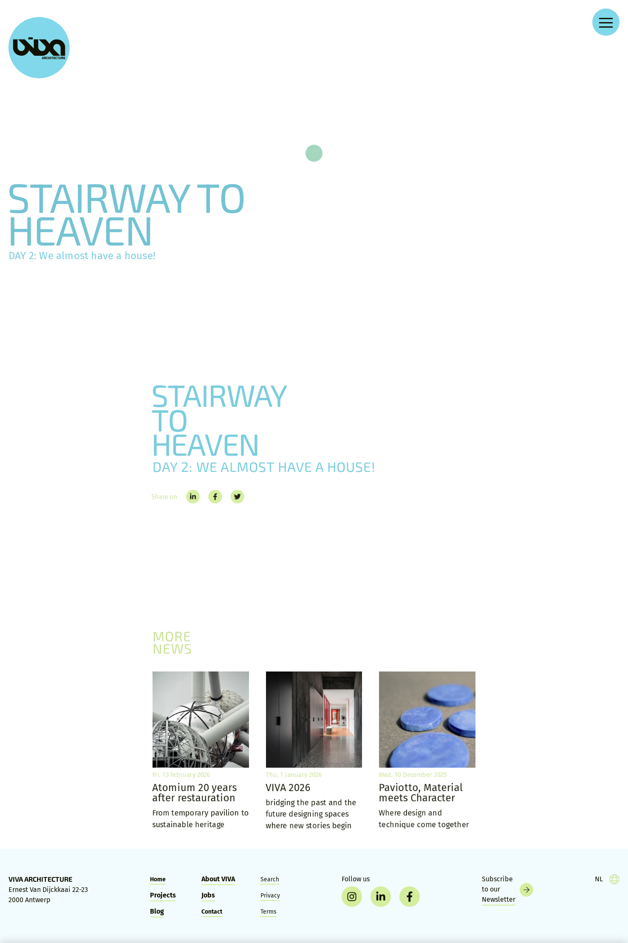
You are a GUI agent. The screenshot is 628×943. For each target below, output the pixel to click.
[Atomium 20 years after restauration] (201, 752)
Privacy (270, 895)
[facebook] (409, 896)
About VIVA (218, 879)
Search (269, 879)
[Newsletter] (507, 890)
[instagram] (352, 896)
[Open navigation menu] (606, 22)
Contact (211, 911)
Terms (268, 911)
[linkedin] (381, 896)
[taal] (607, 879)
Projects (163, 895)
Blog (157, 911)
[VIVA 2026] (314, 752)
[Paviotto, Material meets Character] (427, 752)
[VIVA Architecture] (39, 47)
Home (158, 879)
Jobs (208, 895)
